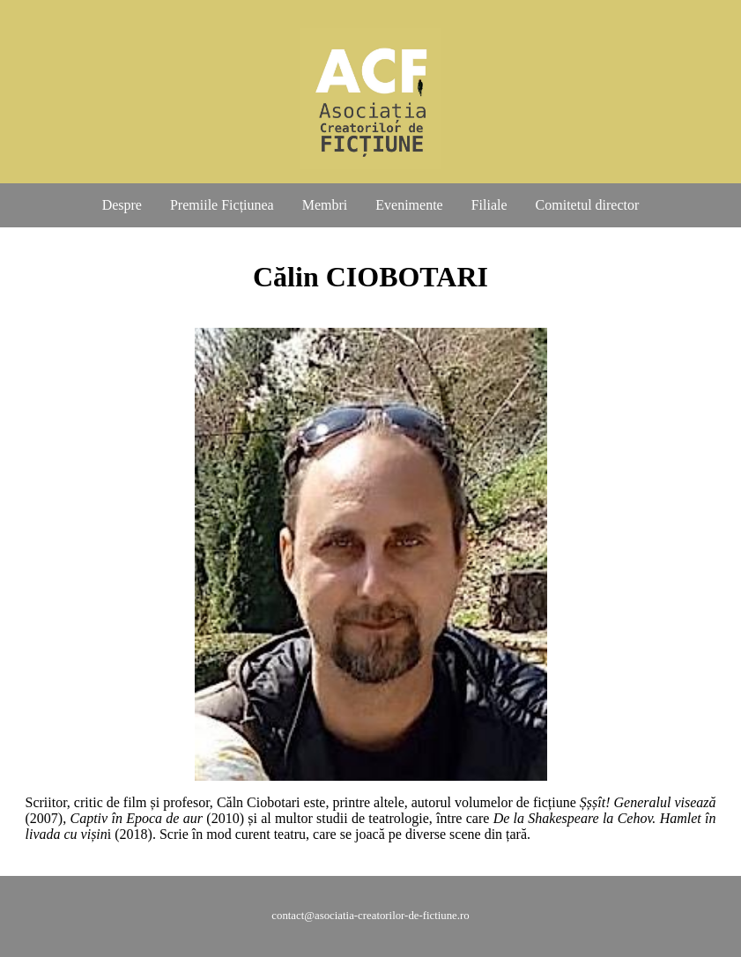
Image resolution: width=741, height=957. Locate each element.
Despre (122, 204)
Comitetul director (588, 204)
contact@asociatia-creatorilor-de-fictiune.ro (370, 915)
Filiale (489, 204)
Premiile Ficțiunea (222, 204)
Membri (325, 204)
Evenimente (408, 204)
